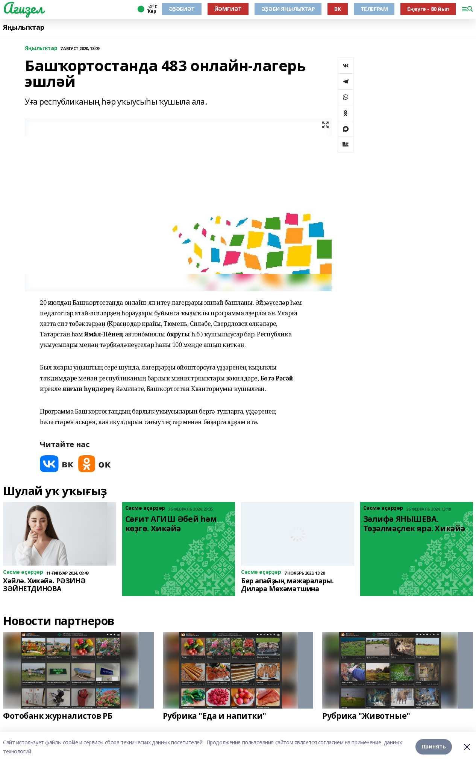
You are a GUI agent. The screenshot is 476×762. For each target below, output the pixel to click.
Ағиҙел (23, 8)
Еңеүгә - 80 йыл (428, 8)
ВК (337, 8)
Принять (433, 746)
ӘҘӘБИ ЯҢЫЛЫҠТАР (288, 8)
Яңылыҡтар (23, 27)
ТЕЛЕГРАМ (374, 8)
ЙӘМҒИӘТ (228, 8)
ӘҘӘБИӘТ (182, 8)
